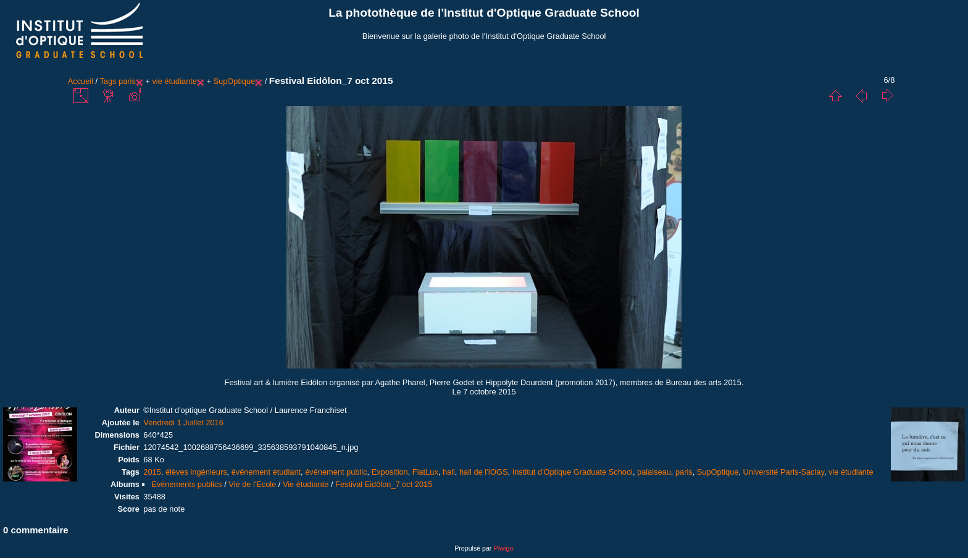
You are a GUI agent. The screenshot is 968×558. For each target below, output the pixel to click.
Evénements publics (186, 484)
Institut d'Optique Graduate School (572, 472)
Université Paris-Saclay (783, 472)
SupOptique (235, 81)
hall (449, 472)
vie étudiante (174, 81)
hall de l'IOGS (483, 472)
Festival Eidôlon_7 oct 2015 (383, 484)
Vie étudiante (305, 484)
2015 (152, 472)
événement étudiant (266, 472)
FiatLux (425, 472)
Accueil (80, 81)
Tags (107, 81)
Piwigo (503, 548)
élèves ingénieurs (196, 472)
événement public (336, 472)
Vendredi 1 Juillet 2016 (183, 422)
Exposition (390, 472)
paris (127, 81)
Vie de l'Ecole (252, 484)
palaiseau (654, 472)
